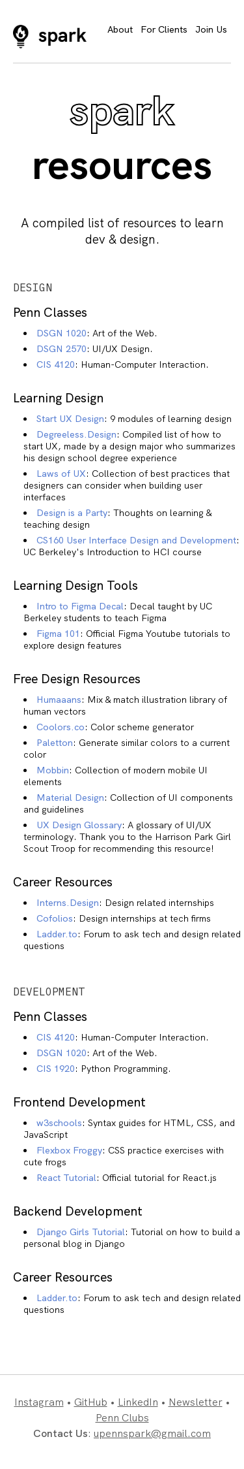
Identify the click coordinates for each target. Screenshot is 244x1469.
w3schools (59, 1123)
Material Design (70, 797)
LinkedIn (138, 1402)
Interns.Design (67, 903)
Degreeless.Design (76, 434)
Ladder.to (56, 934)
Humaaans (58, 699)
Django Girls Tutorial (80, 1232)
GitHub (90, 1402)
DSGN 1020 (61, 333)
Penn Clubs (122, 1418)
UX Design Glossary (79, 825)
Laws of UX (61, 473)
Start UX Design (70, 419)
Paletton (54, 743)
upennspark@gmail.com (152, 1433)
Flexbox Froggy (69, 1150)
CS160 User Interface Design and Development (136, 540)
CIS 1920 (55, 1068)
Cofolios (54, 918)
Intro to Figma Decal (80, 606)
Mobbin (52, 770)
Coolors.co (60, 727)
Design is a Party (71, 513)
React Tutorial (66, 1178)
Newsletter (196, 1402)
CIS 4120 (55, 364)
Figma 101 (58, 633)
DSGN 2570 (61, 349)
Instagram (39, 1402)
